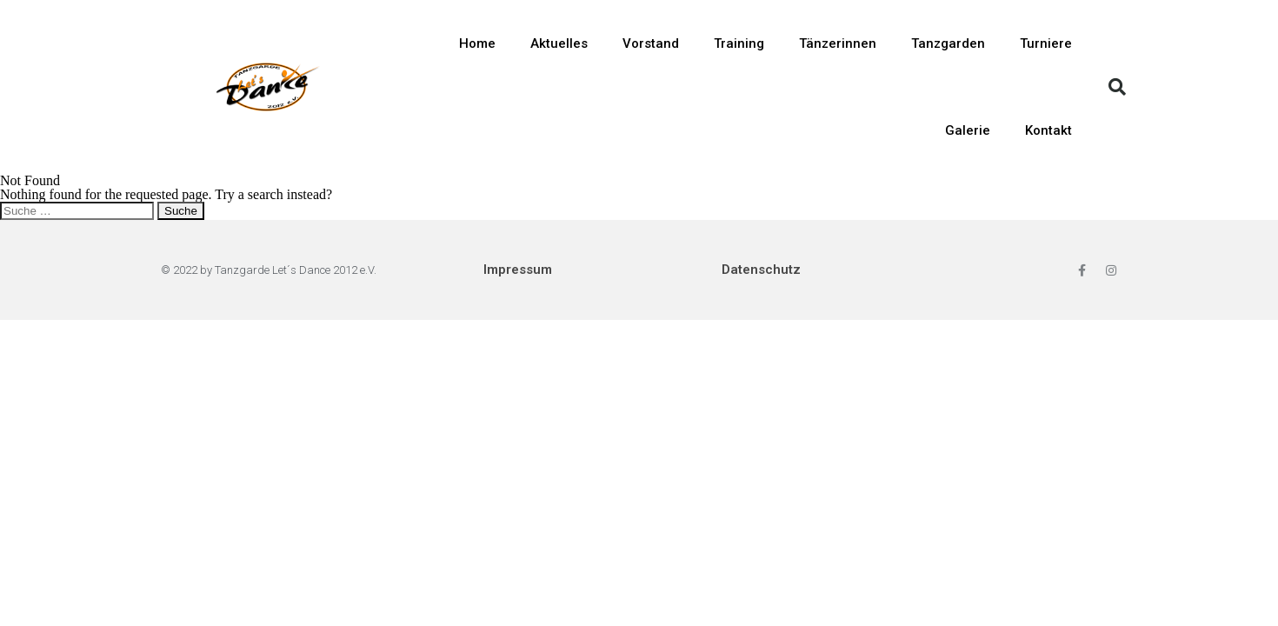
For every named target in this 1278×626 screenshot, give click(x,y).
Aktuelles (559, 43)
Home (477, 43)
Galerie (967, 130)
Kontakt (1048, 130)
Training (739, 43)
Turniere (1046, 43)
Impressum (517, 269)
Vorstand (650, 43)
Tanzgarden (948, 43)
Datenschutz (761, 269)
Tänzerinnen (837, 43)
